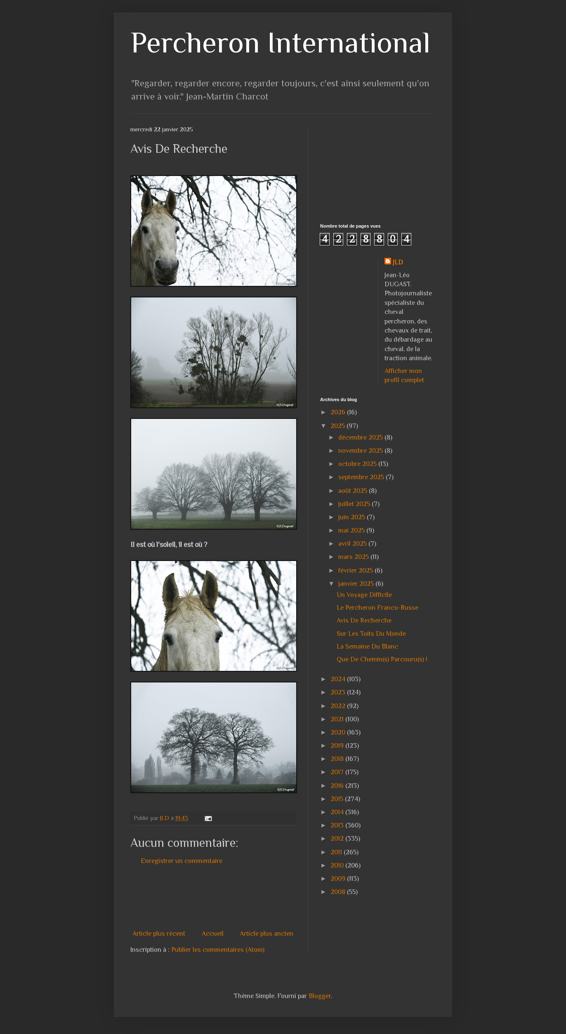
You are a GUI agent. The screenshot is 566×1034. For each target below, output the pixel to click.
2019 (337, 745)
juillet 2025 (355, 504)
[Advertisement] (280, 897)
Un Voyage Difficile (364, 595)
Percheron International (280, 42)
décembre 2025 (361, 437)
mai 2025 (352, 530)
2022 (338, 706)
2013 (337, 825)
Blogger (320, 996)
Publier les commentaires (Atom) (217, 949)
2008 (338, 892)
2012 (337, 838)
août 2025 (353, 490)
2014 (337, 812)
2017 (337, 772)
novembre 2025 (361, 450)
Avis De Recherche (364, 620)
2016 (337, 785)
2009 (338, 878)
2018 (337, 759)
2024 (338, 679)
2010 (337, 865)
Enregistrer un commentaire (181, 861)
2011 (337, 852)
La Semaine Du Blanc (367, 646)
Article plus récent (158, 933)
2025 (338, 426)
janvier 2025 (356, 583)
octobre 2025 (358, 464)
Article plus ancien (266, 933)
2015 (337, 799)
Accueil (213, 933)
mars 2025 (354, 557)
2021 (337, 719)
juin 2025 (352, 517)
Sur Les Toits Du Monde (371, 633)
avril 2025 (353, 543)
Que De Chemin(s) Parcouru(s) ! (382, 659)
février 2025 (356, 570)
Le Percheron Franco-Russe (377, 607)
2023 (338, 692)
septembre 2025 (362, 477)
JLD (398, 262)
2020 (338, 732)
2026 (338, 412)
